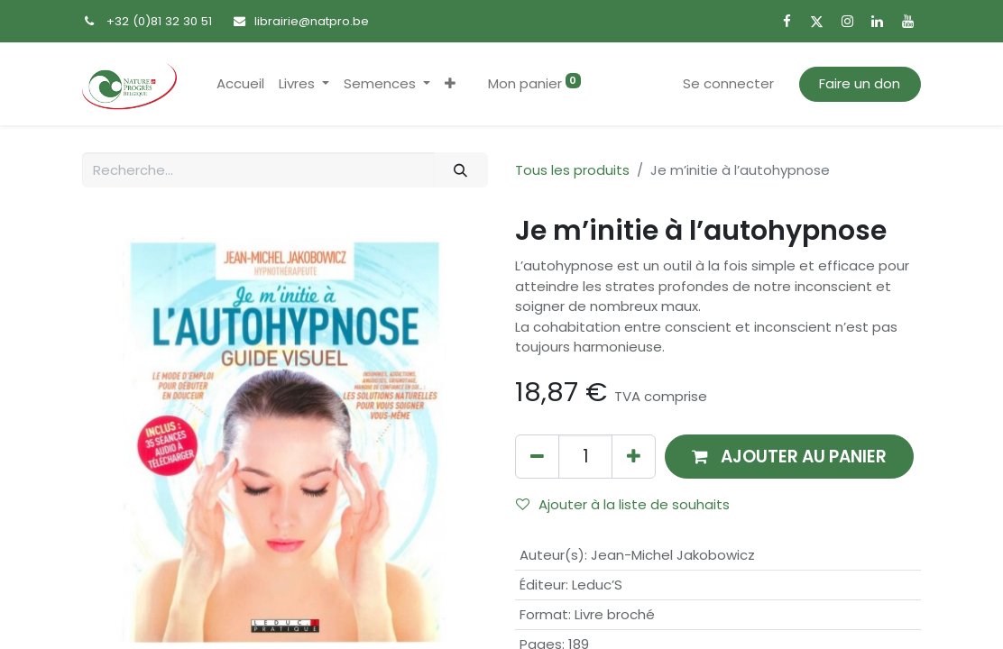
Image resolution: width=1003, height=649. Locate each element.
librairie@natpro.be (311, 21)
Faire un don (859, 83)
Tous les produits (572, 169)
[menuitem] (240, 84)
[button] (450, 84)
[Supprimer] (537, 456)
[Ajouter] (634, 456)
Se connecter (728, 83)
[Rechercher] (461, 169)
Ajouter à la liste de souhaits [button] (623, 504)
